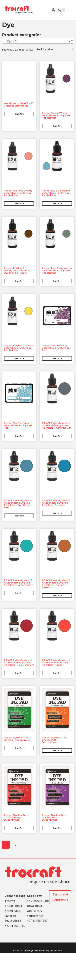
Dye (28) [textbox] (37, 41)
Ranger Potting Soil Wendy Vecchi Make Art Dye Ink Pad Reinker (18, 270)
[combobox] (38, 41)
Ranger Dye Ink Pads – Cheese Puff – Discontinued (55, 740)
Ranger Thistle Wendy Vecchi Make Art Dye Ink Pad (56, 348)
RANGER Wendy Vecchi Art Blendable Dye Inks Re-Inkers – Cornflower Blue (18, 504)
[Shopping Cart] (61, 10)
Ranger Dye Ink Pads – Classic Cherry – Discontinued (17, 817)
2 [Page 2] (15, 845)
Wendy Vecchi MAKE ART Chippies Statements (19, 104)
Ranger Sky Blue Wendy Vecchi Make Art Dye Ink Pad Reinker (56, 193)
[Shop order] (54, 49)
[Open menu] (69, 10)
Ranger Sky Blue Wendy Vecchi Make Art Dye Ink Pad (18, 425)
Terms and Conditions (60, 897)
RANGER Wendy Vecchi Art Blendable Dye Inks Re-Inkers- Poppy (56, 662)
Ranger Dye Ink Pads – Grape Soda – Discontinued (55, 817)
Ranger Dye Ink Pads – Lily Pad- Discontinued (17, 738)
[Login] (53, 10)
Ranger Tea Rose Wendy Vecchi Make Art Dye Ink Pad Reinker (18, 193)
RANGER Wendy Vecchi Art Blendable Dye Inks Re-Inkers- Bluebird (56, 503)
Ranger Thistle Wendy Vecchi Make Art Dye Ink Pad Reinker (56, 115)
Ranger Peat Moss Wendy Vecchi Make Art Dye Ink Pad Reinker (57, 270)
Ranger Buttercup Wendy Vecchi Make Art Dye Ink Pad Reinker (19, 348)
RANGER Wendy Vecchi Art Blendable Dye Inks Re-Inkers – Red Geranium (19, 662)
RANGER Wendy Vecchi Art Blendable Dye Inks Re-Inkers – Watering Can (57, 425)
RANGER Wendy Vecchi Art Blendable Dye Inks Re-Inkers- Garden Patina (18, 582)
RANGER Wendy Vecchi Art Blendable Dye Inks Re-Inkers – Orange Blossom (56, 584)
